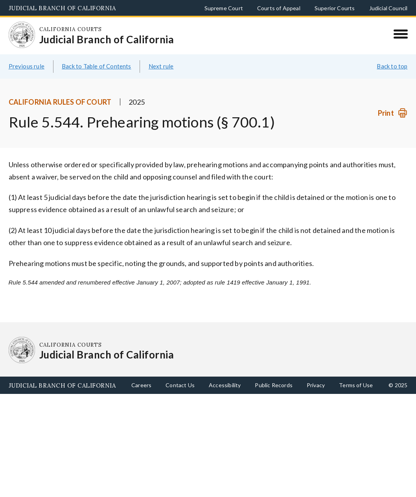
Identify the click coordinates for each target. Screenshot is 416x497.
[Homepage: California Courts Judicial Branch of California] (22, 35)
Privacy (316, 385)
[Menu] (400, 33)
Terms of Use (356, 385)
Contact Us (180, 385)
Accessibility (225, 385)
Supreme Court (223, 8)
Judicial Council (388, 8)
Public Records (274, 385)
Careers (141, 385)
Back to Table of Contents (96, 66)
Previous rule (26, 66)
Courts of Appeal (278, 8)
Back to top (392, 66)
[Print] (392, 113)
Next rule (161, 66)
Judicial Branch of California (62, 8)
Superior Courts (335, 8)
